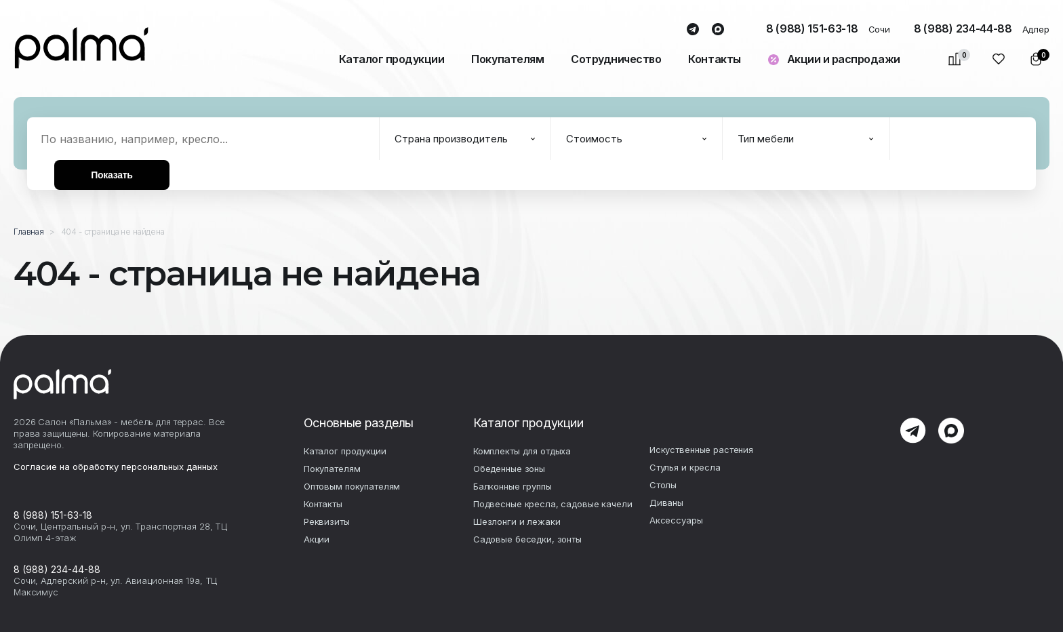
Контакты (714, 59)
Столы (663, 484)
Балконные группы (512, 486)
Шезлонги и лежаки (517, 521)
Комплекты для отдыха (522, 451)
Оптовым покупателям (352, 486)
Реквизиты (327, 521)
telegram (693, 30)
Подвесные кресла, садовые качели (553, 503)
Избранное (999, 59)
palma (81, 47)
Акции (316, 539)
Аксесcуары (676, 520)
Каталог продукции (392, 59)
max (718, 30)
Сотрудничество (616, 59)
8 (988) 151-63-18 (812, 28)
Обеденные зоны (509, 468)
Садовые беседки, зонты (527, 539)
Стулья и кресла (685, 467)
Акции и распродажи (843, 59)
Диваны (666, 502)
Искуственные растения (701, 449)
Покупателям (507, 59)
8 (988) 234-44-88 (963, 28)
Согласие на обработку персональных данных (116, 466)
